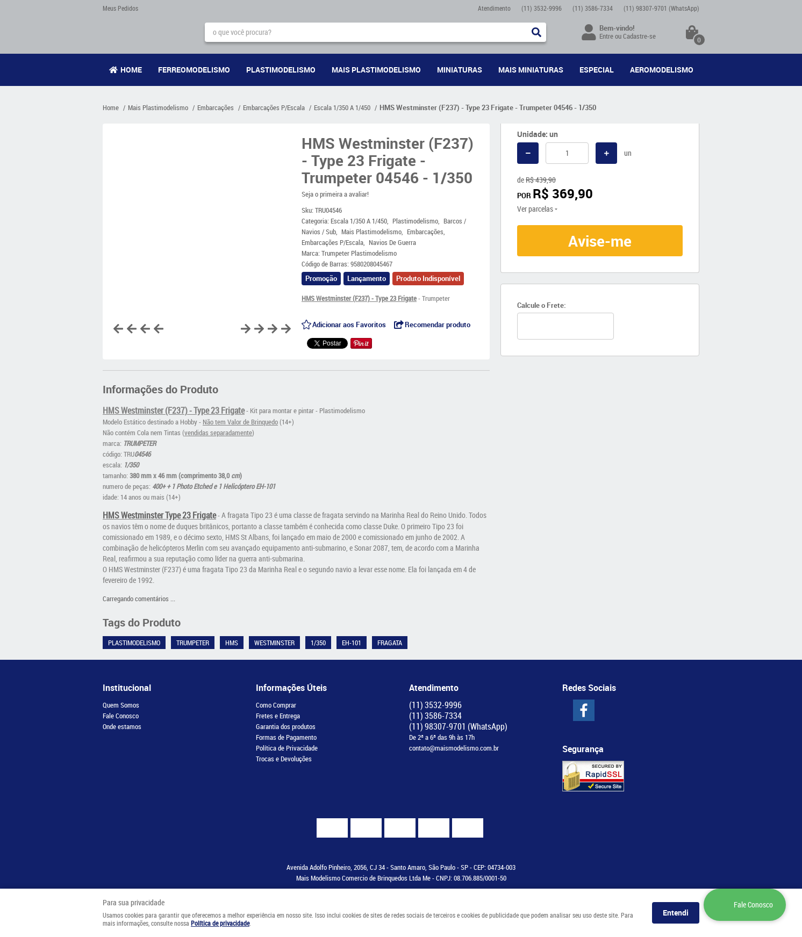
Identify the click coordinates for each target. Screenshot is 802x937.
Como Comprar (276, 705)
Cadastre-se (639, 36)
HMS (231, 642)
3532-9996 (541, 8)
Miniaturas (459, 69)
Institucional (127, 688)
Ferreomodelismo (194, 69)
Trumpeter (192, 642)
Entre (606, 36)
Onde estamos (122, 726)
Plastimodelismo (281, 69)
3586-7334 (592, 8)
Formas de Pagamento (286, 737)
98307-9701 (661, 8)
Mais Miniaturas (530, 69)
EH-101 (351, 642)
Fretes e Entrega (278, 715)
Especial (596, 69)
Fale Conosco (121, 715)
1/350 (318, 642)
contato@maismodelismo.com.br (454, 748)
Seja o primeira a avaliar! (335, 194)
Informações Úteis (291, 688)
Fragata (389, 642)
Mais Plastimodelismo (376, 69)
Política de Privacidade (287, 748)
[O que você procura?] (536, 32)
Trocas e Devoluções (284, 758)
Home (131, 69)
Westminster (274, 642)
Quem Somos (121, 705)
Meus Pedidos (120, 8)
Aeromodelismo (661, 69)
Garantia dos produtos (286, 726)
